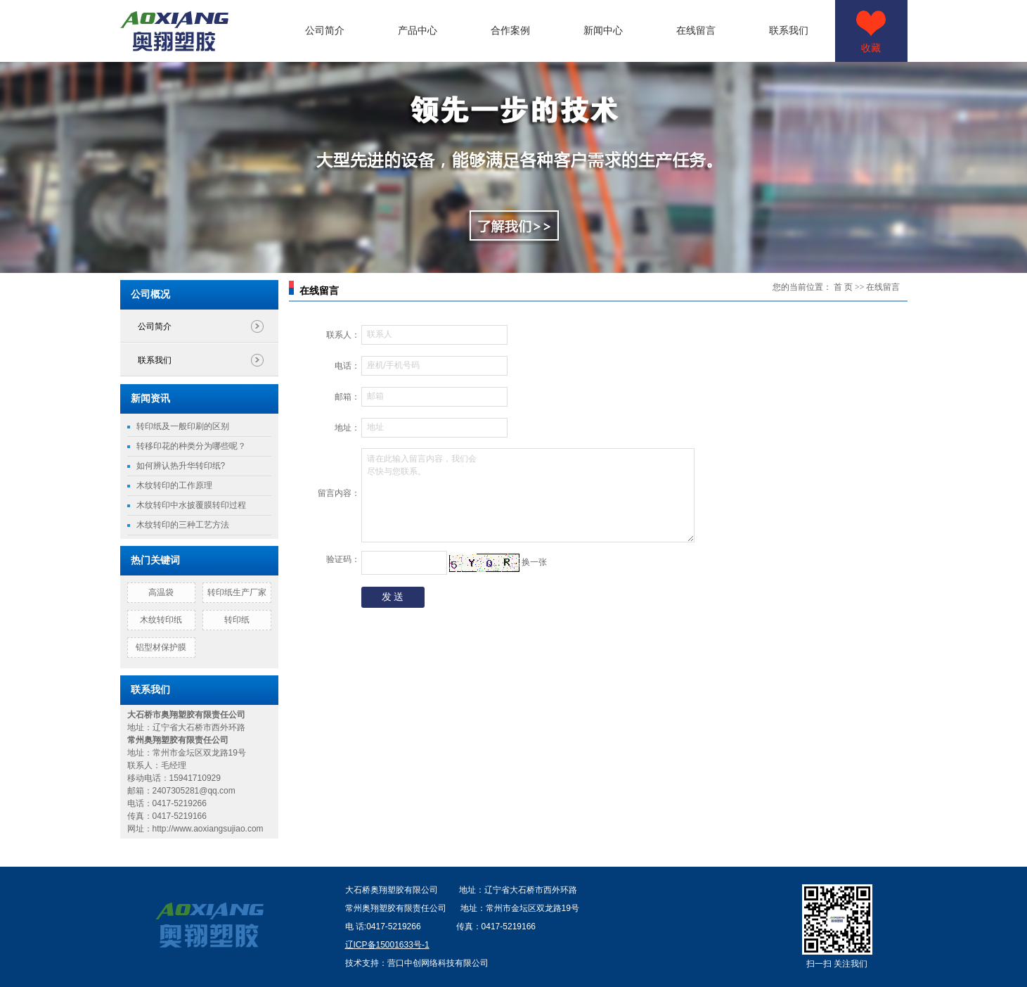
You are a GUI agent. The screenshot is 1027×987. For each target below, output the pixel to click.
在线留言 (696, 30)
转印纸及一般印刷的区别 (182, 426)
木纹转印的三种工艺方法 (182, 525)
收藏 (871, 48)
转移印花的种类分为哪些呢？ (191, 446)
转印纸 (237, 620)
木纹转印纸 (161, 620)
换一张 (534, 562)
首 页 (843, 287)
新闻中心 (603, 30)
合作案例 (510, 30)
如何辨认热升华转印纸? (181, 466)
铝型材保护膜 (161, 647)
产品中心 (417, 30)
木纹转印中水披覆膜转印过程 (191, 505)
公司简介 (324, 30)
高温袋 (161, 592)
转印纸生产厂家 (236, 592)
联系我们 (788, 30)
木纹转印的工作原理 (174, 485)
